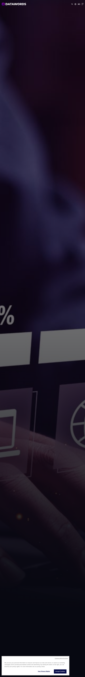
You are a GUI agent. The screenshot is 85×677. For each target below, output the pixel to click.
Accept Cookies (60, 671)
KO (79, 4)
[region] (35, 665)
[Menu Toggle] (83, 4)
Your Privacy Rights (44, 671)
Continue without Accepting (61, 658)
